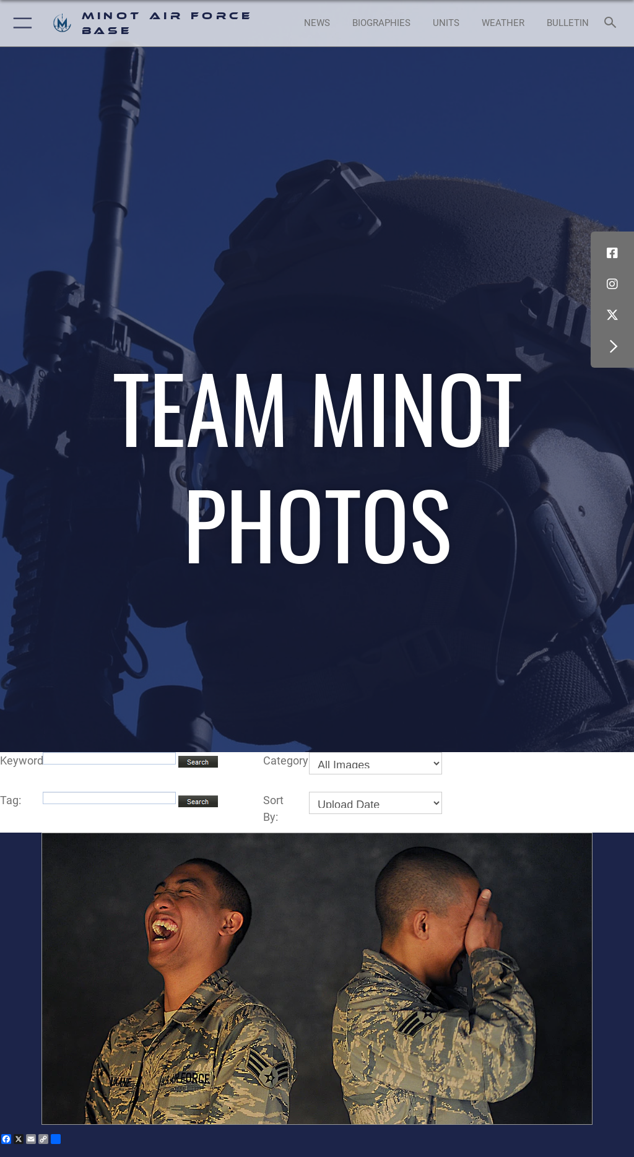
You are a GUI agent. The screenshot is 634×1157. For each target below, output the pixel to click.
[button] (20, 23)
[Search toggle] (612, 23)
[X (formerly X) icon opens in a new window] (612, 315)
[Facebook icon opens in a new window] (612, 253)
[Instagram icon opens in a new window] (612, 284)
